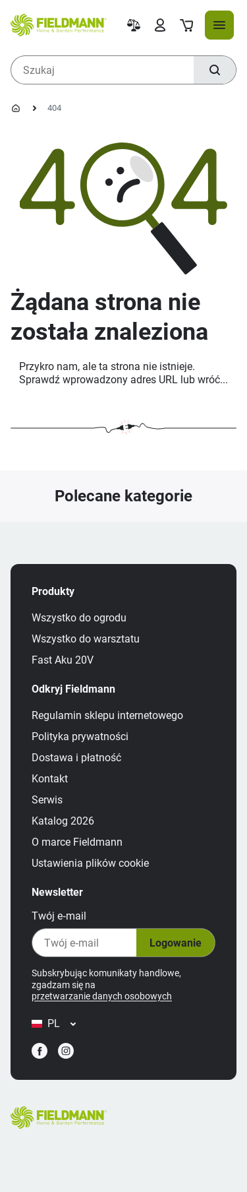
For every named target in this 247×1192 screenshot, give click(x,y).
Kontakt (50, 778)
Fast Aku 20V (63, 660)
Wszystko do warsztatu (86, 639)
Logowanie (176, 943)
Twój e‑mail (59, 916)
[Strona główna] (16, 108)
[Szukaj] (215, 70)
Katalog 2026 (63, 821)
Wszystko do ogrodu (79, 618)
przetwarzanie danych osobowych (102, 996)
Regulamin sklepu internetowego (107, 715)
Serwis (47, 800)
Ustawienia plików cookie (90, 863)
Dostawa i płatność (76, 757)
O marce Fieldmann (77, 842)
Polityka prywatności (80, 736)
